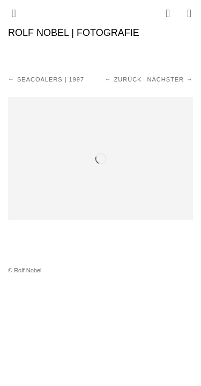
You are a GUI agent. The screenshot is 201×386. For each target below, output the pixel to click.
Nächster (165, 79)
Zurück (128, 79)
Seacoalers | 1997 (50, 79)
